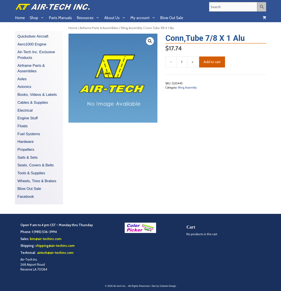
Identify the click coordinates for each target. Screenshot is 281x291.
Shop (38, 17)
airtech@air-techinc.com (55, 253)
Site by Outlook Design (163, 286)
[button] (150, 41)
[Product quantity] (181, 61)
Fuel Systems (29, 134)
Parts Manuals (60, 18)
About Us (116, 17)
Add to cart (212, 62)
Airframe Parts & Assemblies (99, 28)
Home (20, 18)
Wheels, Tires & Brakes (37, 181)
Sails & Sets (28, 157)
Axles (22, 79)
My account (144, 17)
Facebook (26, 197)
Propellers (26, 149)
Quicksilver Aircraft (33, 36)
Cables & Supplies (33, 102)
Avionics (24, 87)
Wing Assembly (131, 28)
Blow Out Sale (171, 18)
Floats (23, 126)
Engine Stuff (28, 118)
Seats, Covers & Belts (36, 165)
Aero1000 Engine (32, 44)
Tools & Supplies (31, 173)
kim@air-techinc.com (45, 239)
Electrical (25, 110)
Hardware (26, 142)
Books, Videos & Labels (37, 95)
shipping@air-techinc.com (55, 246)
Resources (89, 17)
